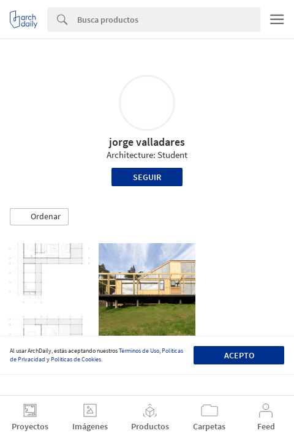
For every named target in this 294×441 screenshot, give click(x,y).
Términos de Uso (139, 351)
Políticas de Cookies (76, 359)
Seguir (147, 177)
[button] (39, 216)
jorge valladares (147, 142)
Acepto (239, 355)
